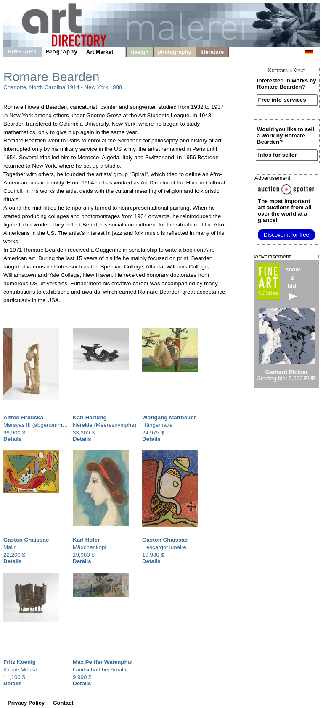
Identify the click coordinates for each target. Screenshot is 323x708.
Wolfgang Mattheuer (169, 417)
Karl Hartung (90, 417)
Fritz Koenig (19, 662)
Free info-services (282, 100)
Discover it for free (286, 235)
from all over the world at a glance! (284, 210)
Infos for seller (277, 155)
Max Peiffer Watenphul (102, 662)
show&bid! (293, 283)
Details (12, 439)
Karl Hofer (86, 540)
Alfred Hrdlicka (23, 417)
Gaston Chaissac (26, 540)
